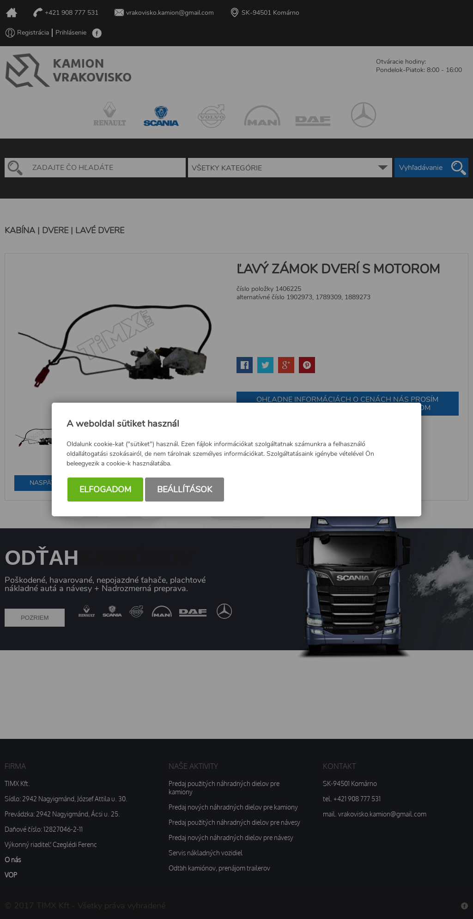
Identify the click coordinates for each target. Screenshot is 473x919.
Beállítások (184, 489)
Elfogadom (105, 489)
